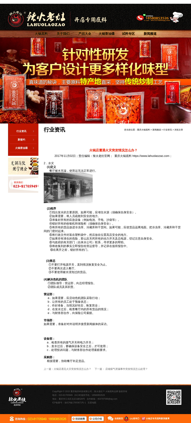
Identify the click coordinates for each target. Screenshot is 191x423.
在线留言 (118, 418)
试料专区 (128, 34)
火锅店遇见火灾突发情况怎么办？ (72, 368)
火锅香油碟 (107, 34)
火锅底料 (41, 34)
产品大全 (84, 34)
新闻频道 (150, 34)
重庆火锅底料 (143, 130)
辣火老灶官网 (101, 155)
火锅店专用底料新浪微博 (157, 418)
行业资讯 (26, 131)
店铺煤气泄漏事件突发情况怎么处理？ (126, 368)
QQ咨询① (134, 418)
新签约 (27, 139)
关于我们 (63, 34)
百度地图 (92, 402)
